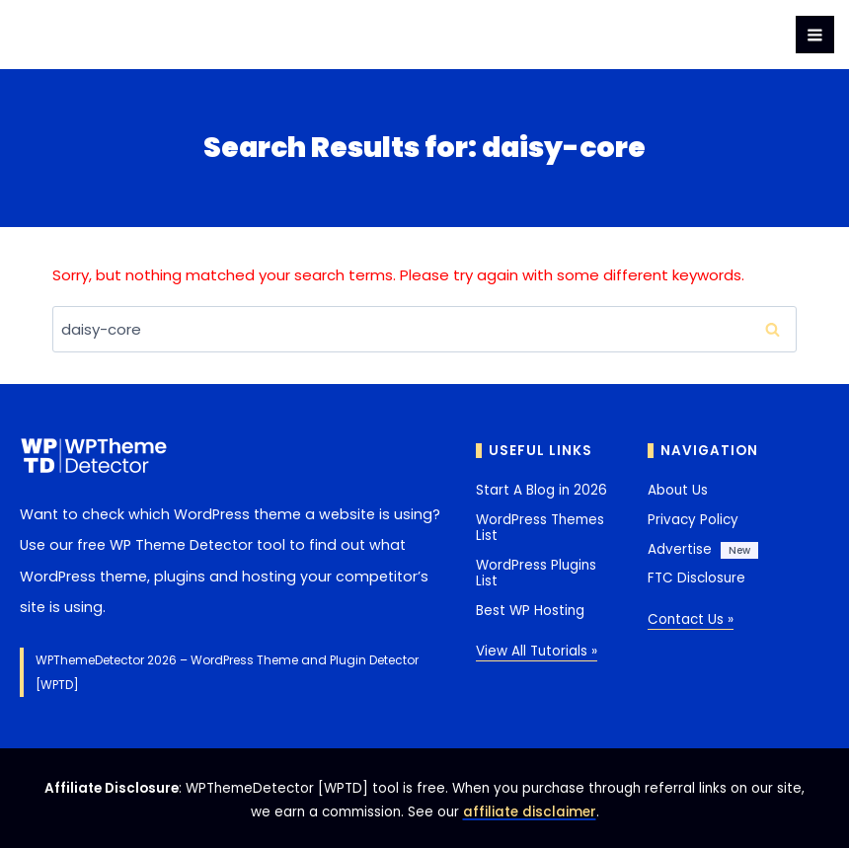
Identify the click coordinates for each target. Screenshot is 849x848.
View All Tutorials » (536, 651)
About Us (678, 490)
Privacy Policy (693, 519)
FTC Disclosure (696, 578)
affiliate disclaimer (529, 812)
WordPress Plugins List (536, 573)
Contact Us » (690, 619)
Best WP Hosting (530, 610)
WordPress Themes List (540, 527)
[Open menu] (815, 35)
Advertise (680, 549)
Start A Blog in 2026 (541, 490)
